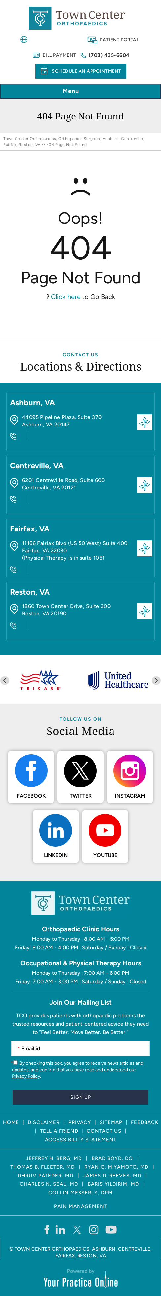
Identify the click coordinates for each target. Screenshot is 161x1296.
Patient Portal (119, 40)
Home (11, 1122)
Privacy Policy (26, 1076)
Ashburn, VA (32, 402)
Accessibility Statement (80, 1140)
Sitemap (111, 1122)
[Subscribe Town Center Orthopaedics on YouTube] (111, 1229)
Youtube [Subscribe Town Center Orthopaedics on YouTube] (105, 855)
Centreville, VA (37, 465)
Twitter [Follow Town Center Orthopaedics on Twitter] (81, 796)
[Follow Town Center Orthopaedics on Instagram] (94, 1229)
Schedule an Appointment (86, 71)
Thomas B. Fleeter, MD (42, 1167)
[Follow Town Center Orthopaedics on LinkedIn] (60, 1229)
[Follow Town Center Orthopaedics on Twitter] (77, 1229)
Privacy (79, 1122)
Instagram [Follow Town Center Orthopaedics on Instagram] (130, 796)
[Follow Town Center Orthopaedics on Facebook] (46, 1229)
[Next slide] (156, 680)
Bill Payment (59, 55)
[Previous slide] (4, 680)
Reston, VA (30, 592)
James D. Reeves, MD (112, 1175)
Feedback (144, 1122)
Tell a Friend (59, 1131)
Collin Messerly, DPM (80, 1193)
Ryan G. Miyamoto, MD (116, 1167)
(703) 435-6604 (109, 55)
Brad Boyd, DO (112, 1158)
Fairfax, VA (29, 528)
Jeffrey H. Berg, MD (54, 1158)
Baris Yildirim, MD (113, 1184)
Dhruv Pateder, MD (45, 1175)
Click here (65, 297)
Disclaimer (44, 1122)
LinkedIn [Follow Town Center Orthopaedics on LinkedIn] (56, 855)
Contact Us (81, 355)
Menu (79, 91)
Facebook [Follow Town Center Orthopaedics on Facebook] (31, 796)
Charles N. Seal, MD (49, 1184)
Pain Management (80, 1206)
